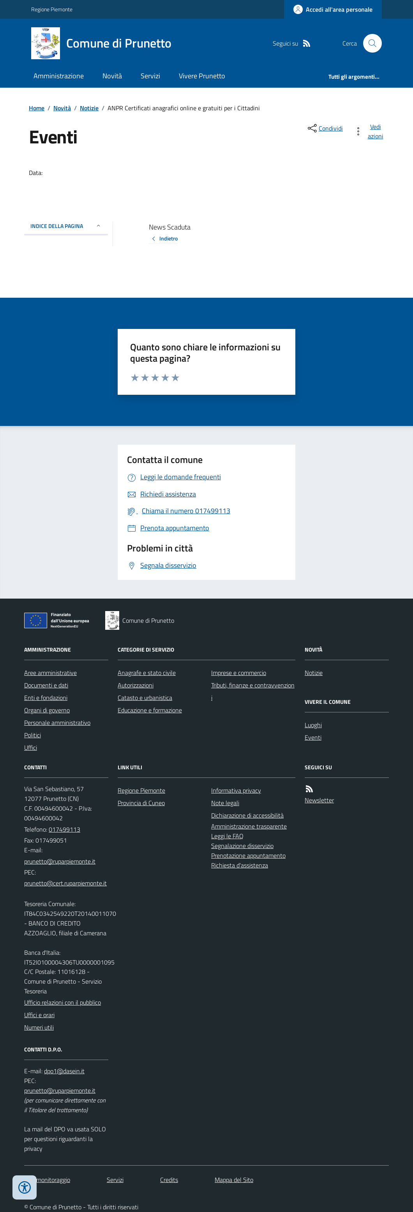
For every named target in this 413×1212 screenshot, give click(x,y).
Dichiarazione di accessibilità (247, 815)
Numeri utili (39, 1027)
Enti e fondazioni (45, 697)
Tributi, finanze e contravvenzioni (253, 691)
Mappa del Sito (234, 1179)
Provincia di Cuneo (141, 802)
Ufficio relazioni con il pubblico (62, 1002)
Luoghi (313, 725)
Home (36, 108)
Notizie (89, 108)
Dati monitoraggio (47, 1179)
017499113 (64, 829)
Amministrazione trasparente (249, 826)
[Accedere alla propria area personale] (333, 9)
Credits (169, 1179)
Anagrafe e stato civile (147, 672)
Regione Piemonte (51, 9)
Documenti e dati (46, 685)
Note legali (225, 802)
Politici (32, 735)
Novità (112, 76)
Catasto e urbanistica (145, 697)
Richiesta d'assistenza (239, 865)
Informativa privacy (236, 790)
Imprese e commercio (238, 672)
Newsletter (319, 800)
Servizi (150, 76)
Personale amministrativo (57, 722)
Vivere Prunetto (202, 76)
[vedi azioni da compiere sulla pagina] (370, 131)
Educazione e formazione (150, 710)
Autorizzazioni (136, 685)
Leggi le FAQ (227, 836)
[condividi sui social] (324, 128)
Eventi (313, 737)
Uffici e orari (39, 1014)
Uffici (30, 747)
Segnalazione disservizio (242, 845)
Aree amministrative (50, 672)
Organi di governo (47, 710)
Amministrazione (59, 76)
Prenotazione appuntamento (248, 855)
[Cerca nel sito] (369, 43)
